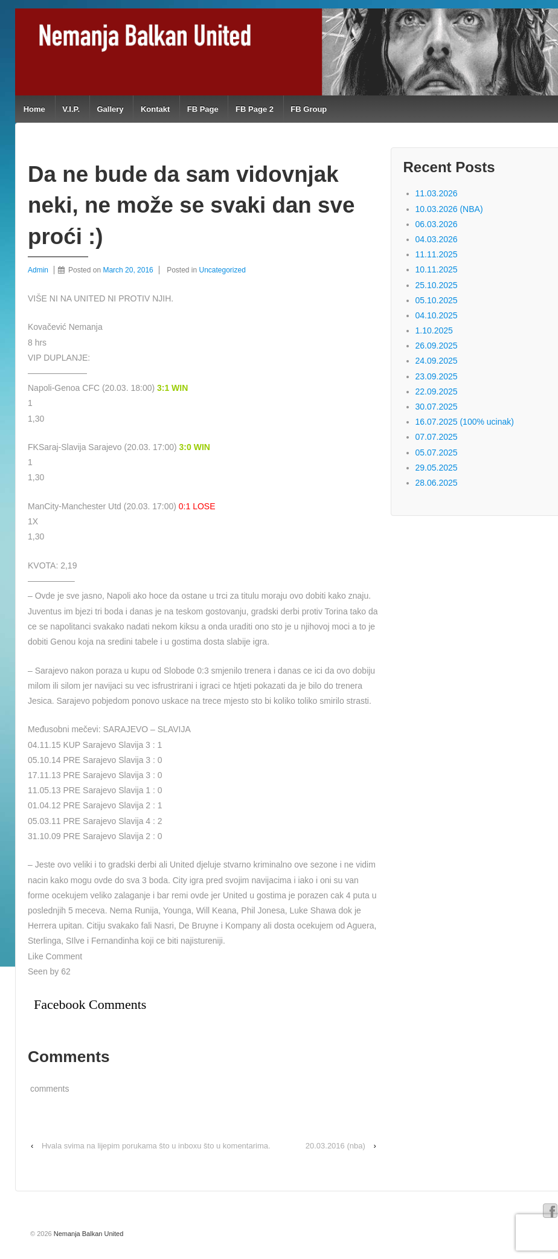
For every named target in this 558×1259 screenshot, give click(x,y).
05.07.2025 (436, 452)
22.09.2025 (436, 391)
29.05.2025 (436, 467)
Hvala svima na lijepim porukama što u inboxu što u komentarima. (156, 1145)
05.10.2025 (436, 300)
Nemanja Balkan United (88, 1233)
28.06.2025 (436, 483)
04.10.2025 (436, 315)
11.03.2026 (436, 193)
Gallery (110, 109)
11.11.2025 (436, 254)
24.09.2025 (436, 360)
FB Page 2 (255, 109)
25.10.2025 (436, 285)
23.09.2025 (436, 376)
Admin (38, 270)
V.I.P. (71, 109)
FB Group (308, 109)
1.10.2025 (434, 330)
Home (34, 109)
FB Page (203, 109)
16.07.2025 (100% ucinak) (464, 422)
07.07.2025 (436, 437)
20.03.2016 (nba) (335, 1145)
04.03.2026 (436, 239)
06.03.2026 (436, 224)
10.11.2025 (436, 269)
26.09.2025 (436, 345)
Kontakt (155, 109)
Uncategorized (222, 270)
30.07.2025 (436, 406)
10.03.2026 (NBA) (449, 209)
